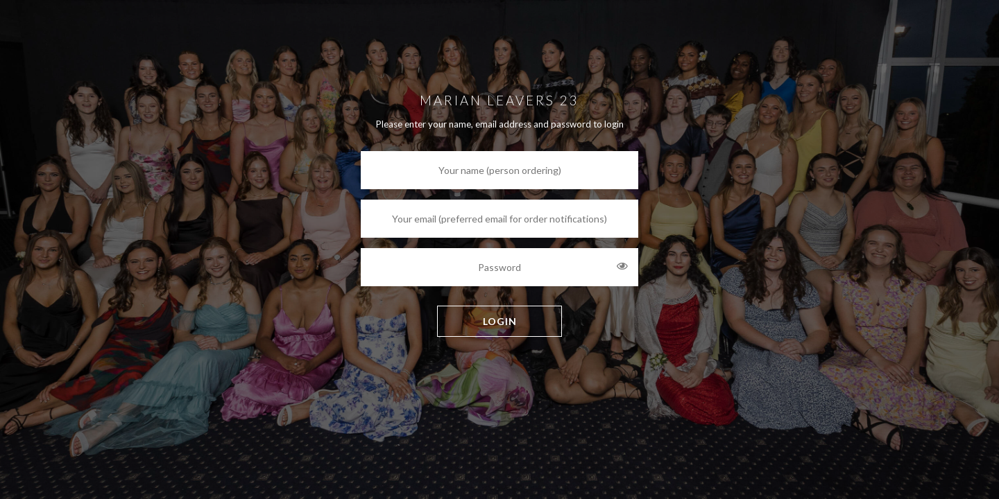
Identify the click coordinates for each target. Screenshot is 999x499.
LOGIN (500, 321)
